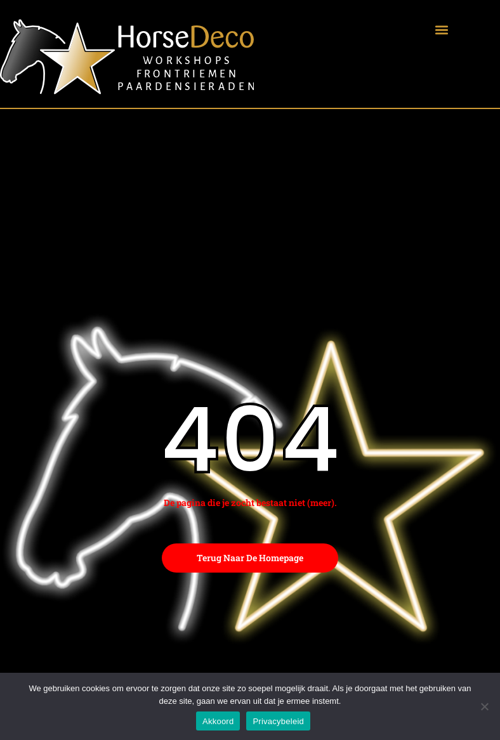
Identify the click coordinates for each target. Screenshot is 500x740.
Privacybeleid (278, 721)
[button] (441, 29)
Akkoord (218, 721)
